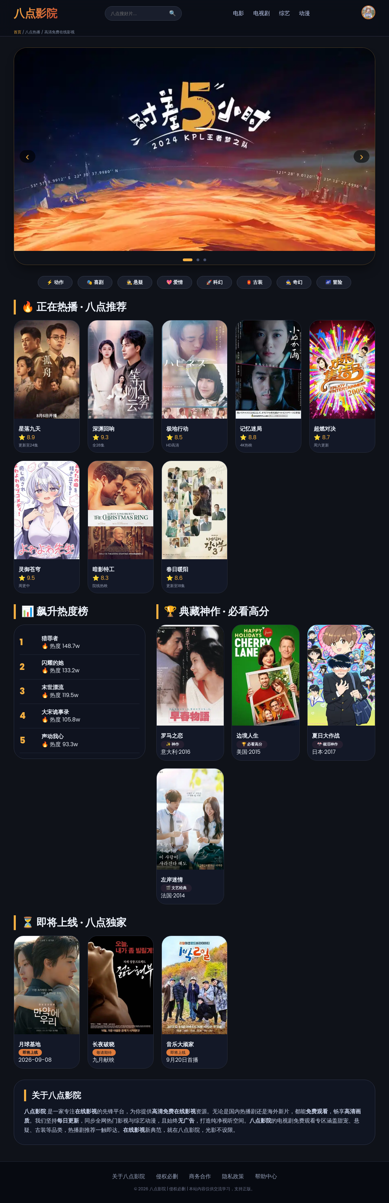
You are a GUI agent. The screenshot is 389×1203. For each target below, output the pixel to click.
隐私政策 (233, 1176)
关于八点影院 (128, 1176)
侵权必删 (167, 1176)
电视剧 (261, 13)
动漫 (304, 13)
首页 (17, 32)
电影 (238, 13)
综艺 (284, 13)
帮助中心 (266, 1176)
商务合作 (200, 1176)
